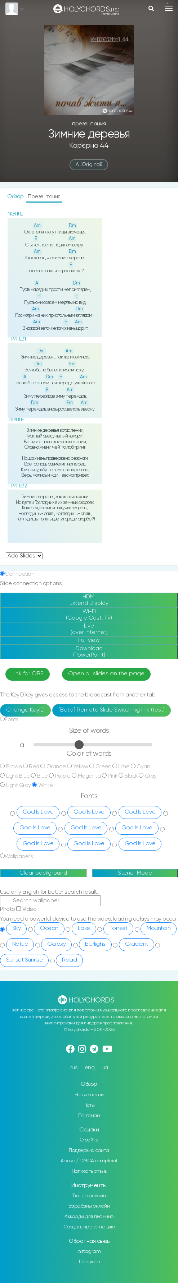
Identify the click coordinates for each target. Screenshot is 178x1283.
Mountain (158, 928)
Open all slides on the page (106, 674)
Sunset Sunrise (24, 960)
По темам (89, 1115)
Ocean (49, 928)
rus (74, 1067)
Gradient (136, 944)
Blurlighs (95, 944)
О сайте (89, 1140)
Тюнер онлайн (89, 1195)
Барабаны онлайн (89, 1206)
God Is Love (38, 812)
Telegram (89, 1261)
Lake (84, 928)
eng (90, 1067)
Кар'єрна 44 (89, 145)
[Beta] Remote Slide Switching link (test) (111, 710)
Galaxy (56, 944)
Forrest (119, 928)
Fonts (12, 719)
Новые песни (89, 1094)
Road (69, 960)
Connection (19, 574)
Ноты (89, 1105)
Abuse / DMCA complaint (89, 1160)
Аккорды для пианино (89, 1216)
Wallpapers (19, 856)
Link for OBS (28, 674)
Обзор (16, 196)
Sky (16, 928)
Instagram (89, 1251)
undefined (24, 555)
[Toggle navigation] (169, 8)
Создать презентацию (89, 1226)
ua (105, 1067)
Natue (20, 944)
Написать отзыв (89, 1171)
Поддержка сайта (89, 1150)
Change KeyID (25, 710)
